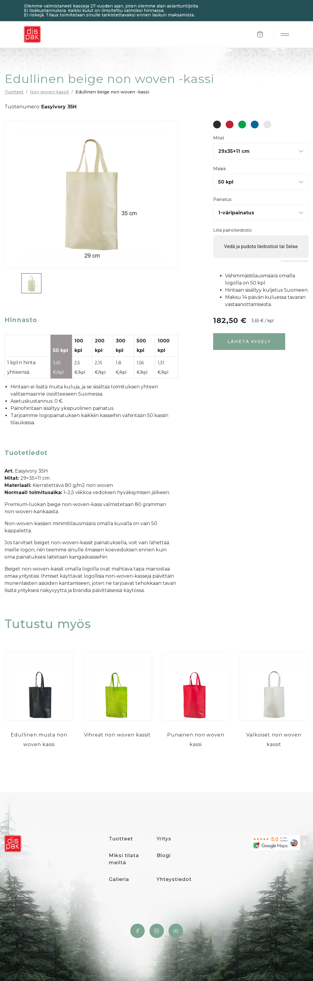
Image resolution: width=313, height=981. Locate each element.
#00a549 (242, 124)
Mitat (218, 138)
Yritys (164, 839)
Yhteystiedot (174, 879)
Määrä (219, 168)
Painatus (222, 199)
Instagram (156, 931)
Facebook (137, 931)
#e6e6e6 (267, 124)
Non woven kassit (49, 92)
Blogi (164, 855)
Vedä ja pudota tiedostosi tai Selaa (261, 246)
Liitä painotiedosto (232, 230)
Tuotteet (14, 92)
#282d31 (217, 124)
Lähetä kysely (249, 341)
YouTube (176, 931)
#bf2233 (229, 124)
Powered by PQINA (295, 261)
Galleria (119, 879)
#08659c (255, 124)
